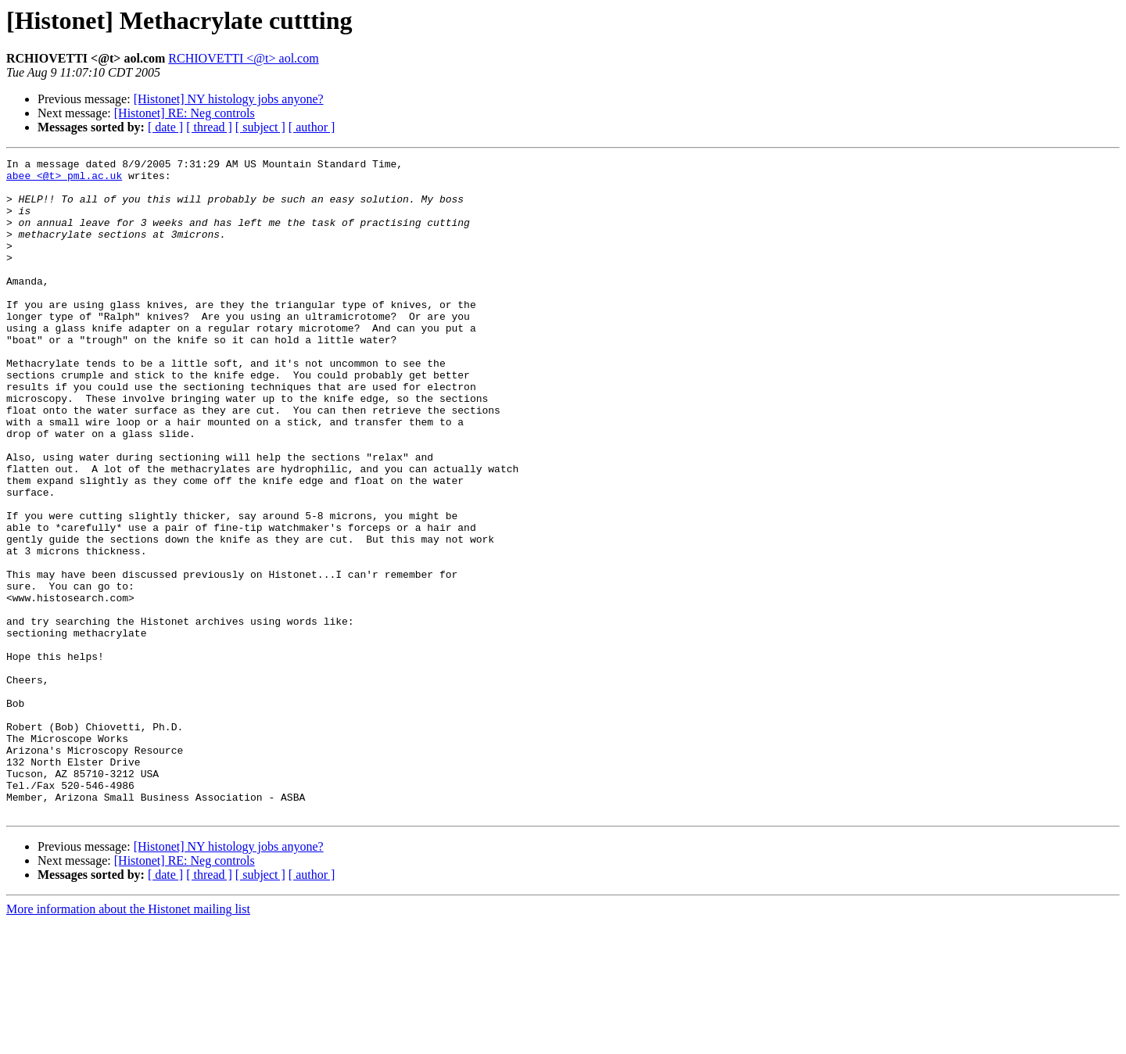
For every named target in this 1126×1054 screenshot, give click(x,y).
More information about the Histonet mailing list (128, 1040)
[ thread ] (209, 127)
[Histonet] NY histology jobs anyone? (229, 99)
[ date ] (165, 127)
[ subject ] (260, 127)
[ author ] (312, 127)
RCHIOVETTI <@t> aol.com (243, 58)
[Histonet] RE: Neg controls (184, 113)
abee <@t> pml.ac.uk (64, 180)
